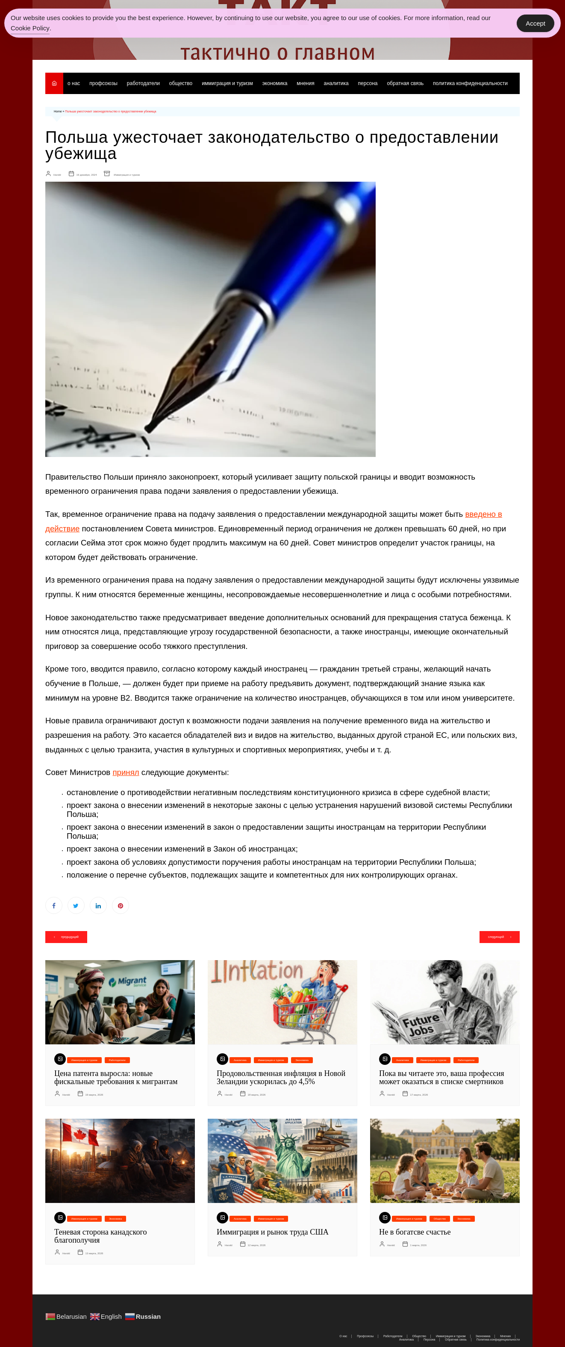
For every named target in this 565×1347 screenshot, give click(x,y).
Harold (57, 174)
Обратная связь (405, 83)
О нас (74, 83)
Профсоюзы (103, 83)
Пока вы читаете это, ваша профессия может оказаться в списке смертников (441, 1077)
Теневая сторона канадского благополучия (100, 1234)
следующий (495, 936)
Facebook (53, 905)
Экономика (275, 83)
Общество (180, 83)
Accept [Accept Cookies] (535, 23)
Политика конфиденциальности (470, 83)
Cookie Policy (30, 28)
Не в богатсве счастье (414, 1230)
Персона (368, 83)
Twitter (76, 905)
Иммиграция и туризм (227, 83)
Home (58, 111)
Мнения (306, 83)
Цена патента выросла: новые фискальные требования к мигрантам (115, 1077)
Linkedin (98, 905)
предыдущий (70, 936)
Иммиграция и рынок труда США (272, 1230)
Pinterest (120, 905)
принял (125, 771)
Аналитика (336, 83)
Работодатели (143, 83)
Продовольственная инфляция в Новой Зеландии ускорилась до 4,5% (280, 1077)
